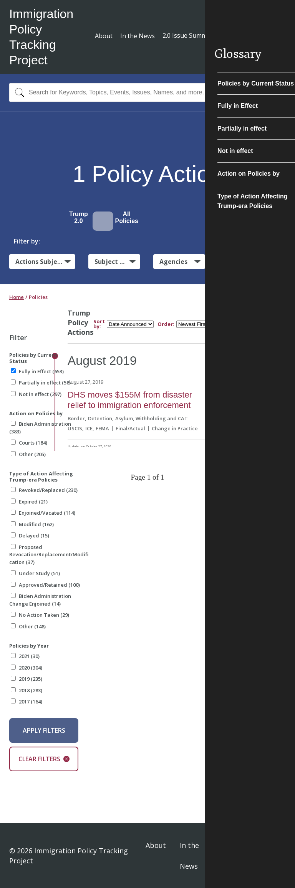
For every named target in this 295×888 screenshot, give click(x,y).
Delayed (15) (30, 535)
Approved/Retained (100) (45, 584)
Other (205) (28, 454)
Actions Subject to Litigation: (45, 261)
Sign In (276, 856)
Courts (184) (29, 442)
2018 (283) (26, 690)
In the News (137, 36)
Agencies (173, 261)
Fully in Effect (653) (37, 371)
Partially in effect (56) (41, 382)
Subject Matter (117, 261)
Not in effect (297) (36, 394)
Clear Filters (44, 759)
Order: (165, 324)
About (104, 36)
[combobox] (147, 92)
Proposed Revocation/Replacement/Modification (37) (48, 555)
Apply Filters (44, 730)
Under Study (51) (35, 573)
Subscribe (257, 36)
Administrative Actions (255, 261)
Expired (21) (29, 501)
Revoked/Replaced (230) (44, 490)
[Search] (18, 92)
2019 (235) (26, 678)
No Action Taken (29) (40, 614)
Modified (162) (32, 524)
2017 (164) (26, 701)
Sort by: (99, 324)
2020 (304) (26, 667)
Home (16, 297)
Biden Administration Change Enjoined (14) (40, 600)
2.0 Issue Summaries (191, 35)
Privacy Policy (234, 856)
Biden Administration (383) (40, 427)
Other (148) (28, 626)
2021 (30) (25, 656)
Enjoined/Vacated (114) (43, 512)
